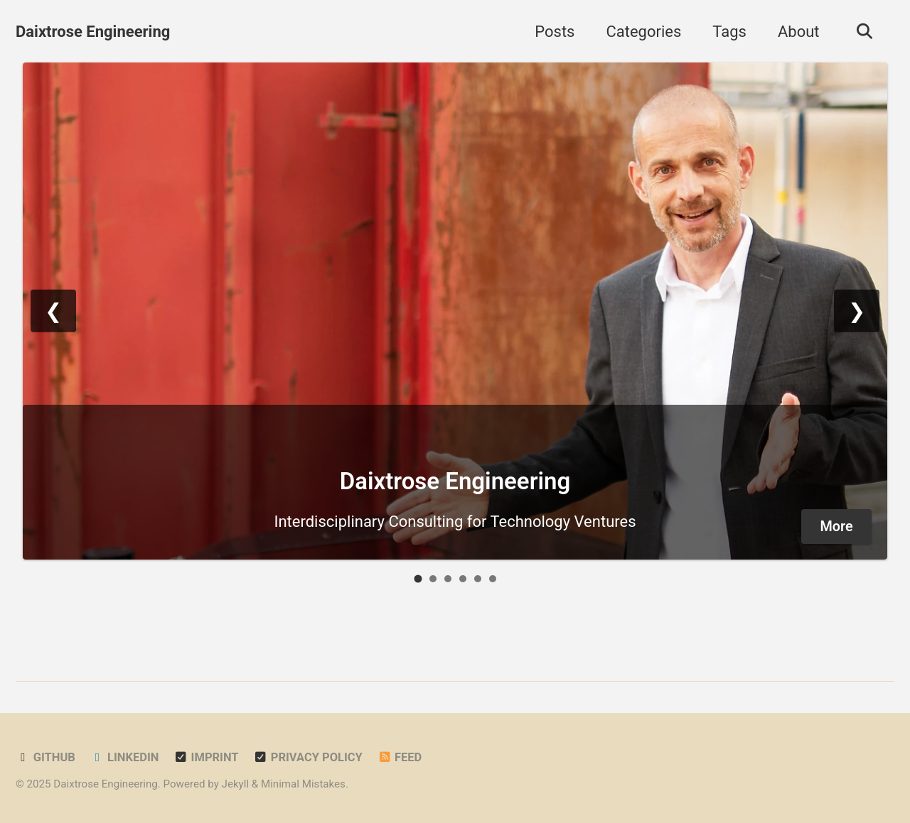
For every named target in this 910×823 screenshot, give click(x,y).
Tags (729, 31)
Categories (643, 31)
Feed (399, 757)
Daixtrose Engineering (93, 31)
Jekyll (236, 784)
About (799, 31)
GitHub (45, 757)
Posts (554, 31)
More (836, 526)
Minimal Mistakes (303, 784)
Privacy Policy (308, 757)
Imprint (206, 757)
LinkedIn (124, 757)
